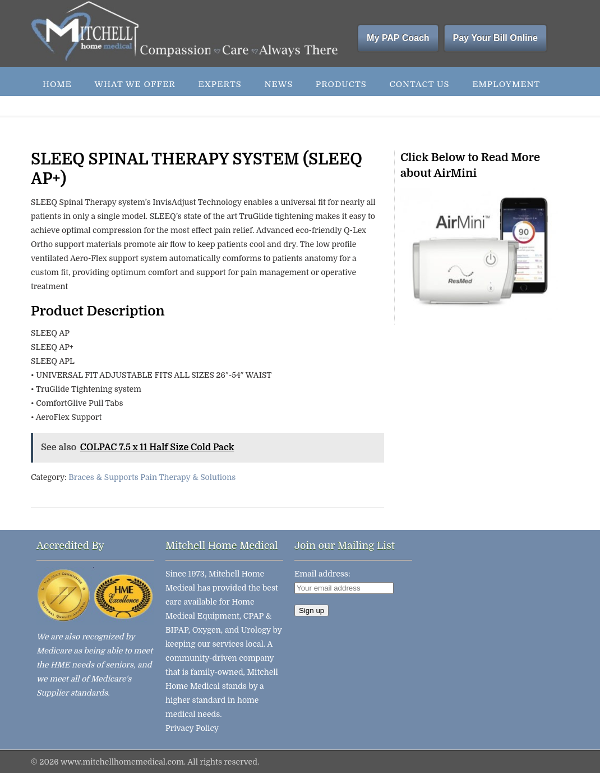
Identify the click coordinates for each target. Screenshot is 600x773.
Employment (506, 84)
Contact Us (419, 84)
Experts (219, 84)
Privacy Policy (192, 728)
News (278, 84)
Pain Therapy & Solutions (188, 477)
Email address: (322, 573)
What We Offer (134, 84)
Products (341, 84)
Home (57, 84)
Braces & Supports (103, 477)
